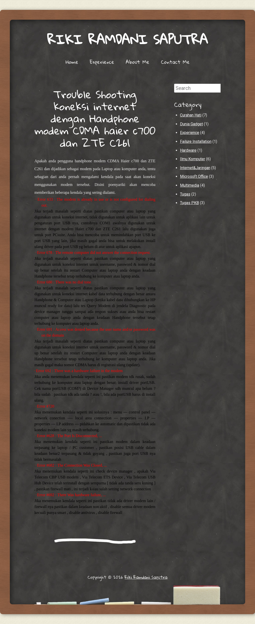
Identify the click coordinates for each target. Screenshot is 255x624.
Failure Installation (195, 141)
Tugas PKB (189, 202)
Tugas (185, 194)
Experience (102, 61)
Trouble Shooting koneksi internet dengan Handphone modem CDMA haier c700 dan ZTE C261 (95, 118)
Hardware (188, 150)
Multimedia (189, 185)
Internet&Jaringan (195, 167)
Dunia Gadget (191, 124)
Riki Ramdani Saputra (127, 39)
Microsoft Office (194, 176)
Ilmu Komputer (192, 159)
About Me (137, 61)
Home (72, 61)
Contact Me (175, 61)
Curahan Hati (190, 115)
